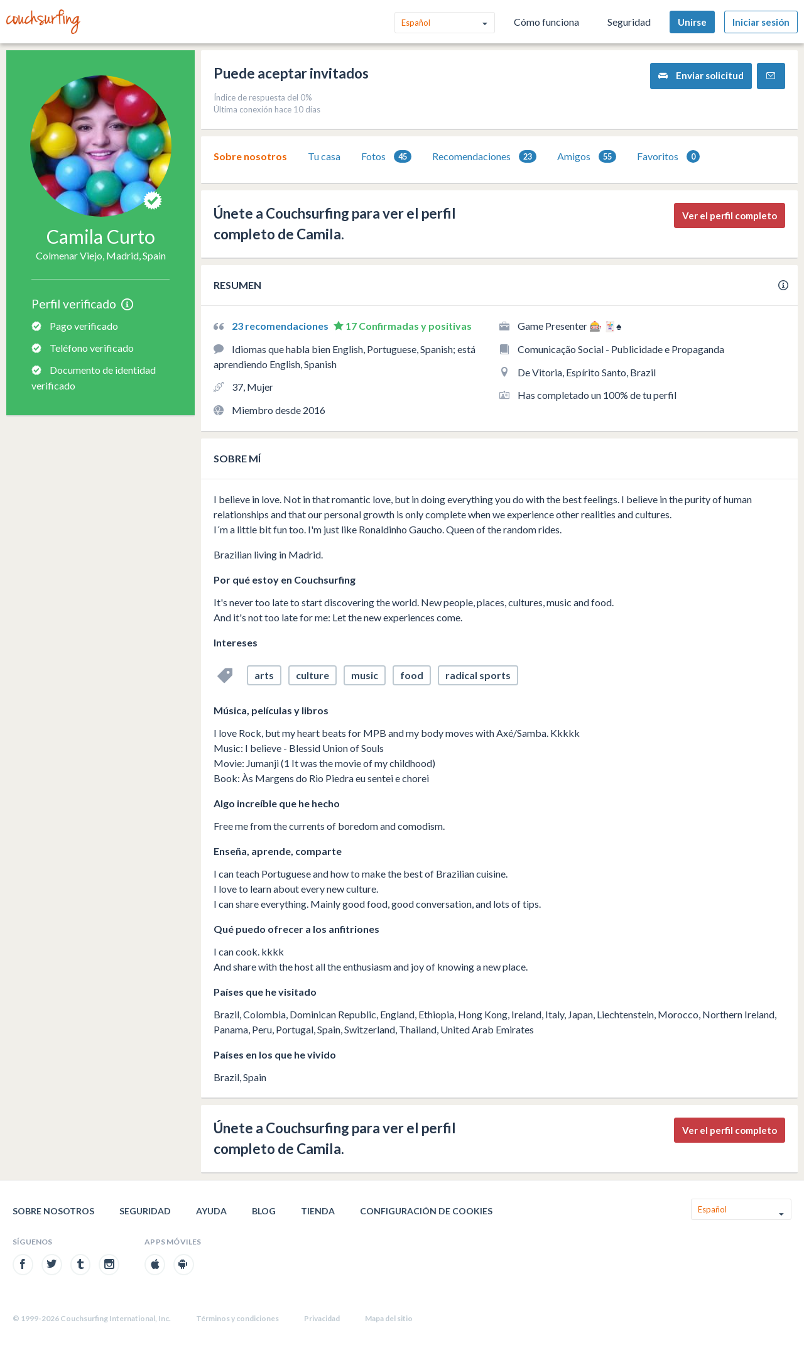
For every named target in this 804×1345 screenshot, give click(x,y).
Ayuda (211, 1211)
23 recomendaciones (281, 326)
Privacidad (322, 1318)
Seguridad (629, 22)
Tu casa (324, 156)
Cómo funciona (546, 22)
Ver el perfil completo (729, 215)
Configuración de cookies (426, 1211)
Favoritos (668, 156)
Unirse (692, 22)
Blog (264, 1211)
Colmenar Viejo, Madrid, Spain (101, 255)
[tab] (250, 156)
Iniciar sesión (761, 22)
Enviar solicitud (701, 76)
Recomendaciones (484, 156)
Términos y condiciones (237, 1318)
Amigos (586, 156)
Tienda (318, 1211)
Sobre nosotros (250, 156)
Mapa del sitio (389, 1318)
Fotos (386, 156)
